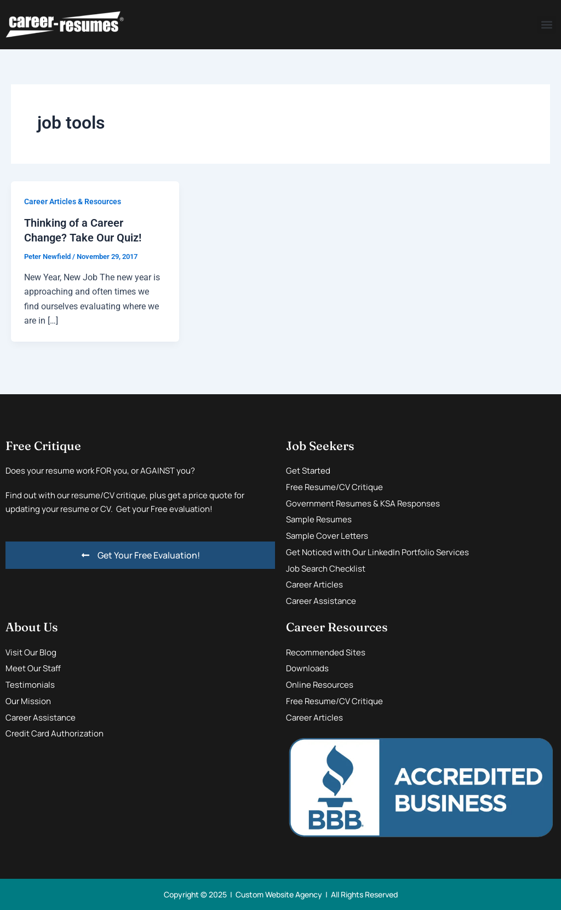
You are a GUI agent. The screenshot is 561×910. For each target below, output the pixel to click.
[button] (546, 25)
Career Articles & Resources (72, 201)
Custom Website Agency (279, 894)
